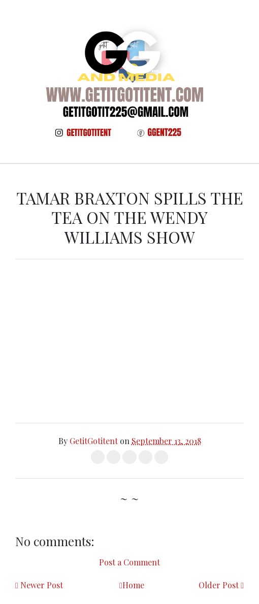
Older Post (219, 585)
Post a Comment (129, 562)
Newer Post (41, 585)
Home (133, 585)
